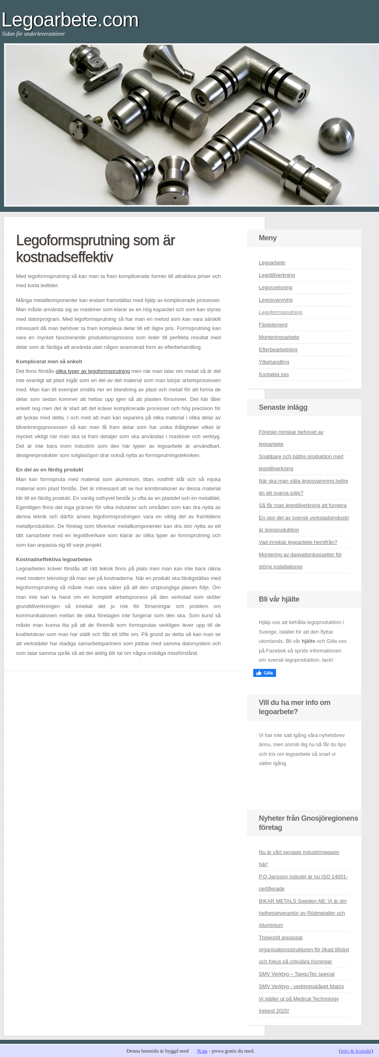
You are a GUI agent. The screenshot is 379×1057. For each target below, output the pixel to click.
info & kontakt (356, 1051)
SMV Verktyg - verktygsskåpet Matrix (301, 986)
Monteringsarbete (279, 337)
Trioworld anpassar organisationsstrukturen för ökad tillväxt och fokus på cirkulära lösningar (304, 949)
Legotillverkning (277, 275)
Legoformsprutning (280, 312)
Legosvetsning (275, 287)
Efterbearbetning (278, 349)
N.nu (202, 1051)
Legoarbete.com (70, 19)
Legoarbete (272, 263)
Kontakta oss (274, 374)
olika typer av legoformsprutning (93, 371)
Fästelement (273, 325)
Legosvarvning (276, 300)
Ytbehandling (274, 362)
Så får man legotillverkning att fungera (303, 505)
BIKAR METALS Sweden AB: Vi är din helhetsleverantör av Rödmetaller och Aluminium (303, 913)
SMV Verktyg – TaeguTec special (297, 974)
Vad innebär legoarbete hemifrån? (298, 542)
